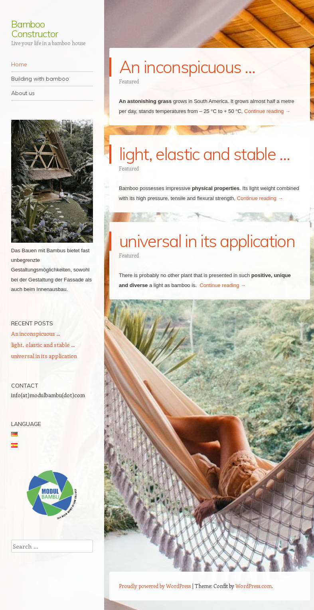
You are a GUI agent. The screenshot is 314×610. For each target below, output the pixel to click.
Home (19, 64)
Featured (129, 81)
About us (23, 93)
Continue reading (267, 111)
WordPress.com (253, 585)
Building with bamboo (40, 78)
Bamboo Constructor (34, 29)
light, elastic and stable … (204, 153)
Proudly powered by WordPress (155, 585)
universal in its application (207, 241)
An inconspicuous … (187, 66)
